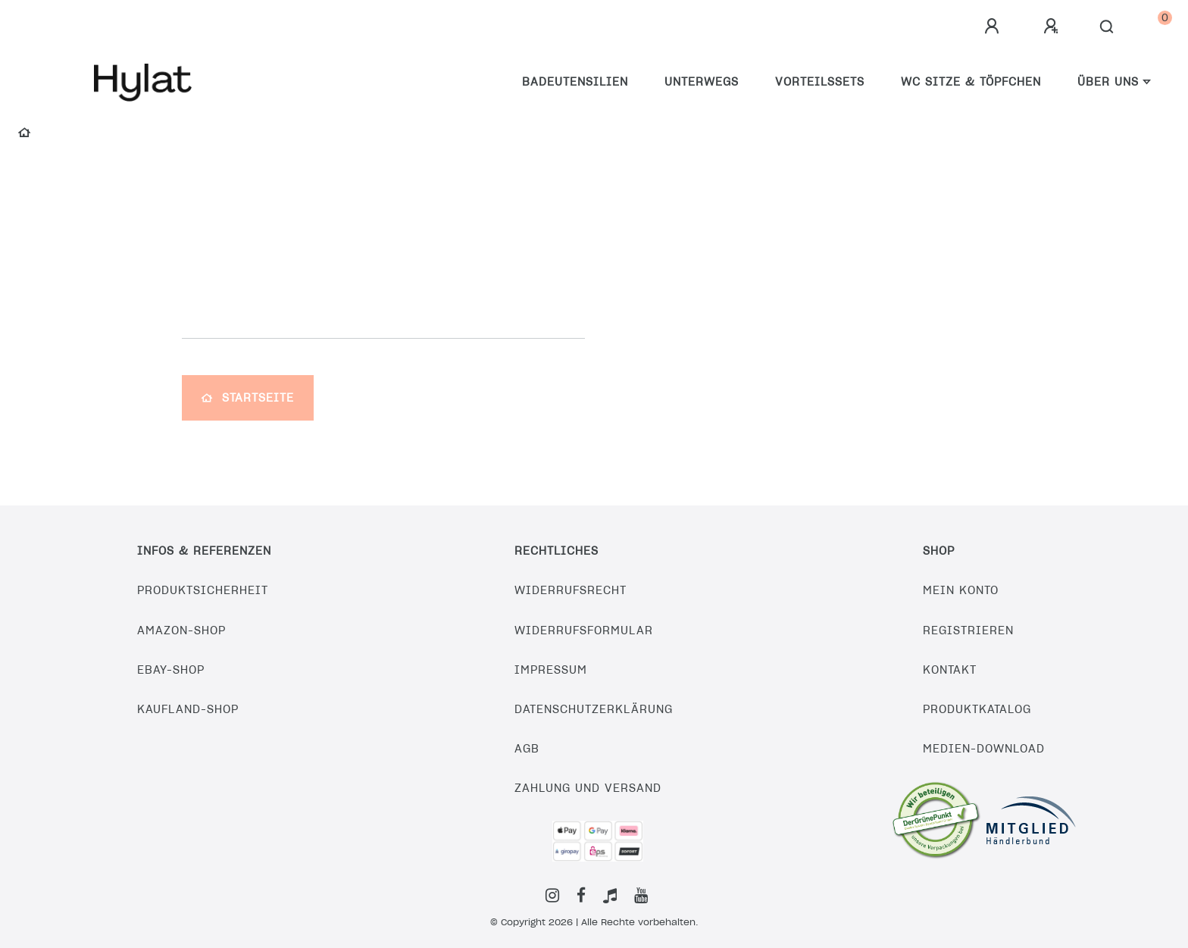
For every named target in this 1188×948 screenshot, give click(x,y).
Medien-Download (984, 749)
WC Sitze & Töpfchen (971, 82)
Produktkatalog (977, 709)
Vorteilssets (819, 82)
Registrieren (968, 630)
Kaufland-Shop (188, 709)
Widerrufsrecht (570, 590)
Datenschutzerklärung (593, 709)
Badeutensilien (575, 82)
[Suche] (1107, 27)
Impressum (550, 670)
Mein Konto (961, 590)
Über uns (1108, 82)
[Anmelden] (994, 26)
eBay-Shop (171, 670)
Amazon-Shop (181, 630)
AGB (526, 749)
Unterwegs (701, 82)
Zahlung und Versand (587, 788)
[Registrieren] (1053, 26)
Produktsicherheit (202, 590)
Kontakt (950, 670)
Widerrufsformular (583, 630)
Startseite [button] (248, 398)
